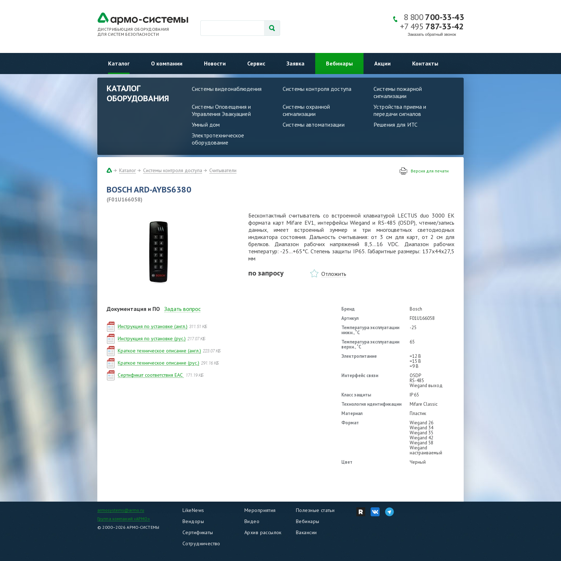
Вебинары (339, 63)
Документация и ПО (133, 308)
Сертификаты (197, 532)
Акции (382, 63)
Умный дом (206, 124)
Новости (215, 63)
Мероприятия (260, 510)
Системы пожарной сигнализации (398, 92)
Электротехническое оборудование (218, 139)
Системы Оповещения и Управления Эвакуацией (221, 110)
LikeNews (193, 510)
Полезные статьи (315, 510)
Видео (251, 521)
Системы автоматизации (314, 124)
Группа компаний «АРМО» (123, 518)
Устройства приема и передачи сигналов (400, 110)
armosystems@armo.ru (120, 510)
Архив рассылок (263, 532)
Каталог (119, 63)
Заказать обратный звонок (432, 34)
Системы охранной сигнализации (306, 110)
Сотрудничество (201, 543)
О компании (166, 63)
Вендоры (193, 521)
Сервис (256, 63)
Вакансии (306, 532)
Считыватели (222, 170)
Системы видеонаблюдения (227, 88)
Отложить (333, 273)
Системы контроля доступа (317, 88)
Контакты (425, 63)
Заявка (295, 63)
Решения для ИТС (396, 124)
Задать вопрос (182, 308)
